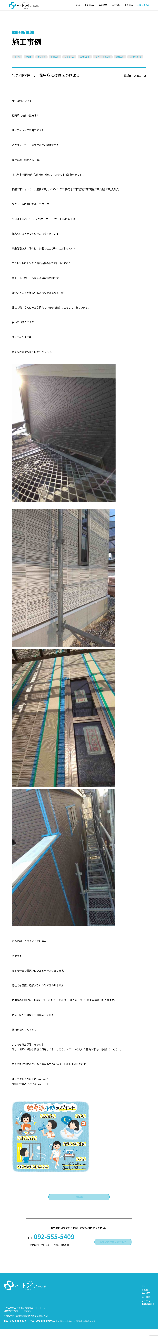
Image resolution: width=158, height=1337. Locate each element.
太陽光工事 (92, 57)
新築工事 (59, 57)
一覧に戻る (79, 1202)
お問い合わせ (143, 5)
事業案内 (89, 5)
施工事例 (115, 5)
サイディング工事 (112, 57)
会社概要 (102, 5)
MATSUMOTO (21, 62)
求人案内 (128, 5)
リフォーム (75, 57)
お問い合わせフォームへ (109, 1246)
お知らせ (45, 57)
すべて (18, 57)
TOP (77, 5)
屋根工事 (130, 57)
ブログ (31, 57)
